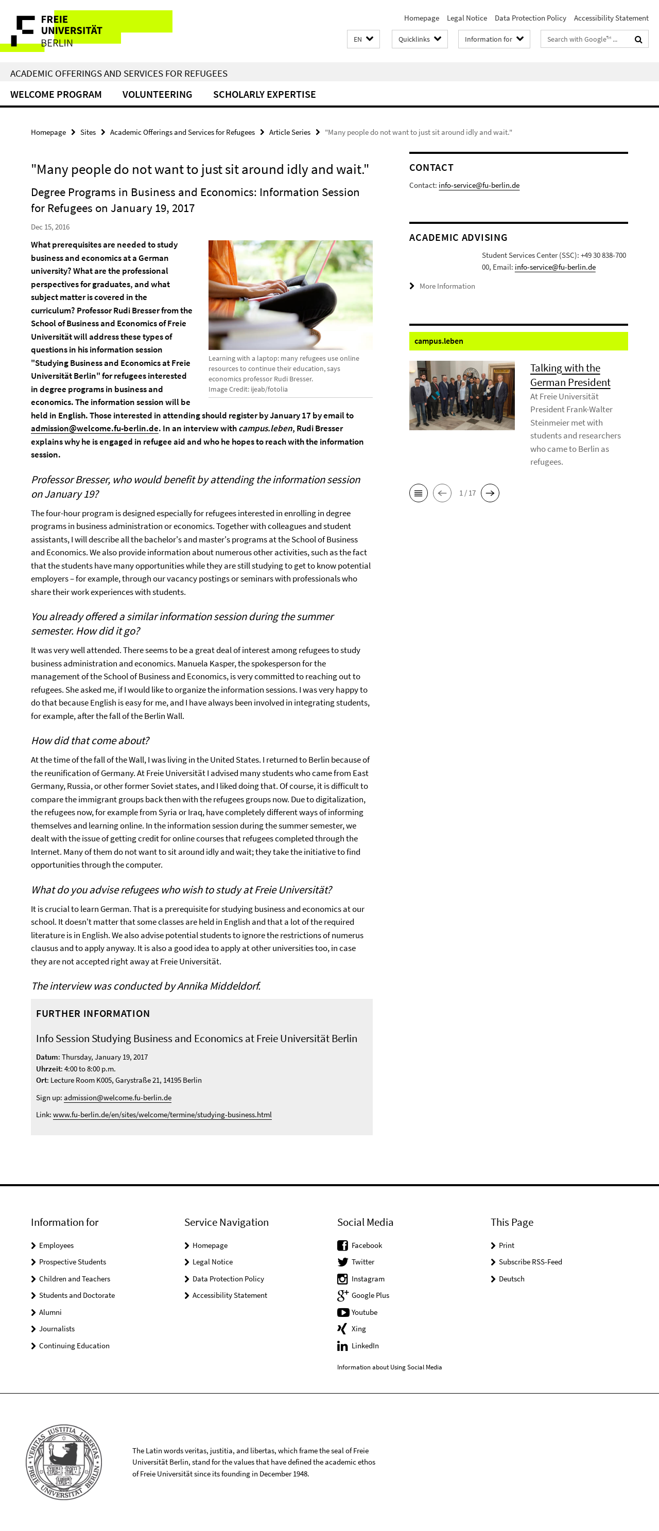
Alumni (50, 1312)
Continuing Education (74, 1345)
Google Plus (370, 1295)
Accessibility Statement (611, 18)
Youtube (364, 1312)
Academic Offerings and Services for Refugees (119, 73)
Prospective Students (72, 1261)
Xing (359, 1328)
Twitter (363, 1261)
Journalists (57, 1328)
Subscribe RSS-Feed (530, 1261)
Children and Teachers (74, 1278)
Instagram (368, 1278)
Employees (56, 1245)
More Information (447, 302)
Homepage (421, 18)
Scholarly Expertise (264, 93)
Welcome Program (56, 93)
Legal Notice (467, 18)
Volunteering (158, 93)
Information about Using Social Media (389, 1367)
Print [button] (506, 1245)
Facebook (367, 1245)
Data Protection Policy (530, 18)
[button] (363, 39)
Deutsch (512, 1278)
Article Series (289, 132)
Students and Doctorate (77, 1295)
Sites (88, 132)
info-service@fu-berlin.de (479, 185)
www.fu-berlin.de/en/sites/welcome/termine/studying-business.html (162, 1114)
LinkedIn (365, 1345)
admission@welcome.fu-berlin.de (95, 428)
